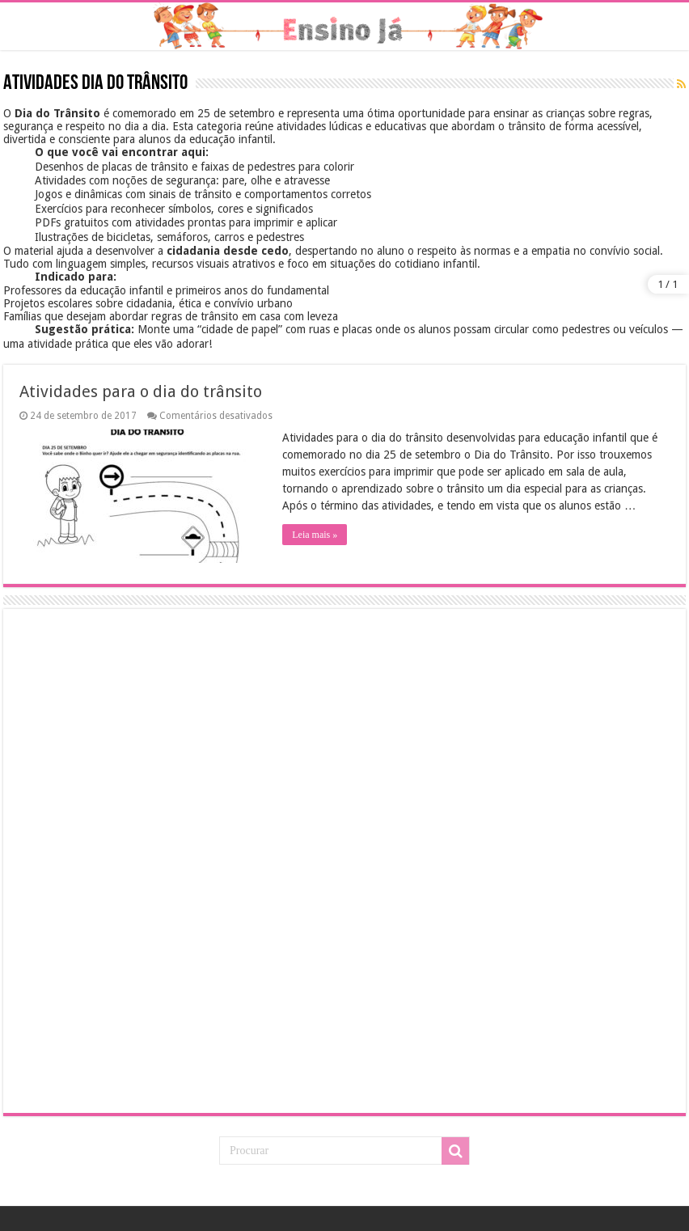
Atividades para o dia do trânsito (140, 391)
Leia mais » (314, 534)
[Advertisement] (132, 859)
